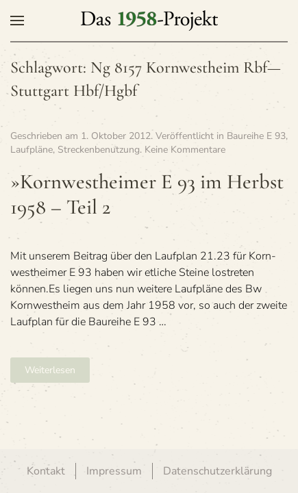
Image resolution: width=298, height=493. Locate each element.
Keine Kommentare (185, 149)
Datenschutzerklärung (217, 471)
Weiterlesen (50, 370)
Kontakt (46, 471)
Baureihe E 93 (256, 135)
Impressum (114, 471)
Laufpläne (31, 149)
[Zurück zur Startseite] (149, 20)
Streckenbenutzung (99, 149)
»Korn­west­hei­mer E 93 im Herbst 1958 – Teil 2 (147, 194)
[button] (17, 20)
